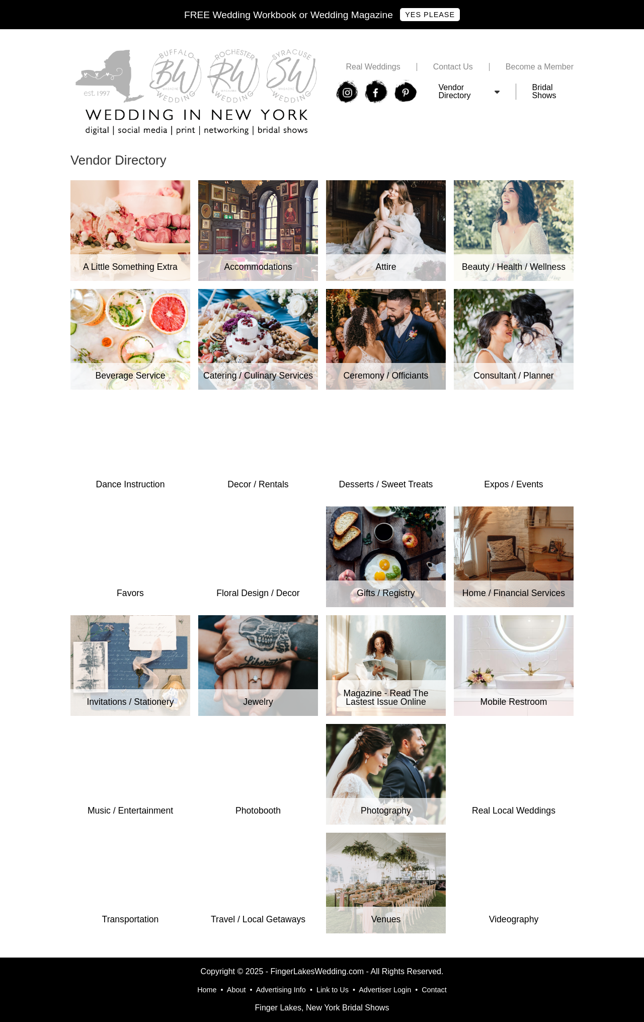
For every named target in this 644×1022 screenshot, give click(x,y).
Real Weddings (373, 67)
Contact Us (453, 67)
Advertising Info (281, 990)
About (236, 990)
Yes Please (430, 15)
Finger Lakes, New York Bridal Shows (322, 1007)
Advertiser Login (385, 990)
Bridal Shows (544, 92)
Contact (434, 990)
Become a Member (540, 67)
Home (206, 990)
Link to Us (332, 990)
